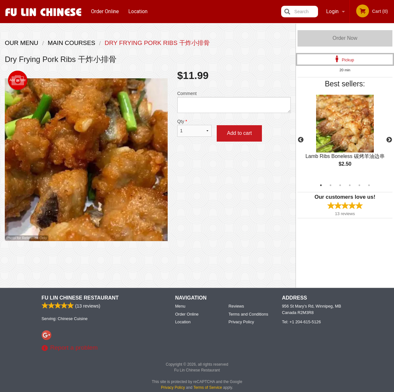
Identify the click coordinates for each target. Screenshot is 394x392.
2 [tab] (330, 185)
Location (137, 11)
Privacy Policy (241, 322)
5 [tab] (359, 185)
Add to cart (239, 133)
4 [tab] (350, 185)
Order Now (344, 38)
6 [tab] (369, 185)
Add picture (18, 80)
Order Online (105, 11)
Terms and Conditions (248, 314)
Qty (194, 128)
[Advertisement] (148, 262)
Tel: (301, 322)
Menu (180, 306)
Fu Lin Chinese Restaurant (80, 298)
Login (332, 11)
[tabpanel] (345, 136)
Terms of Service (207, 388)
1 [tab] (321, 185)
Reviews (236, 306)
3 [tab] (340, 185)
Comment (234, 102)
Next (389, 140)
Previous (301, 140)
